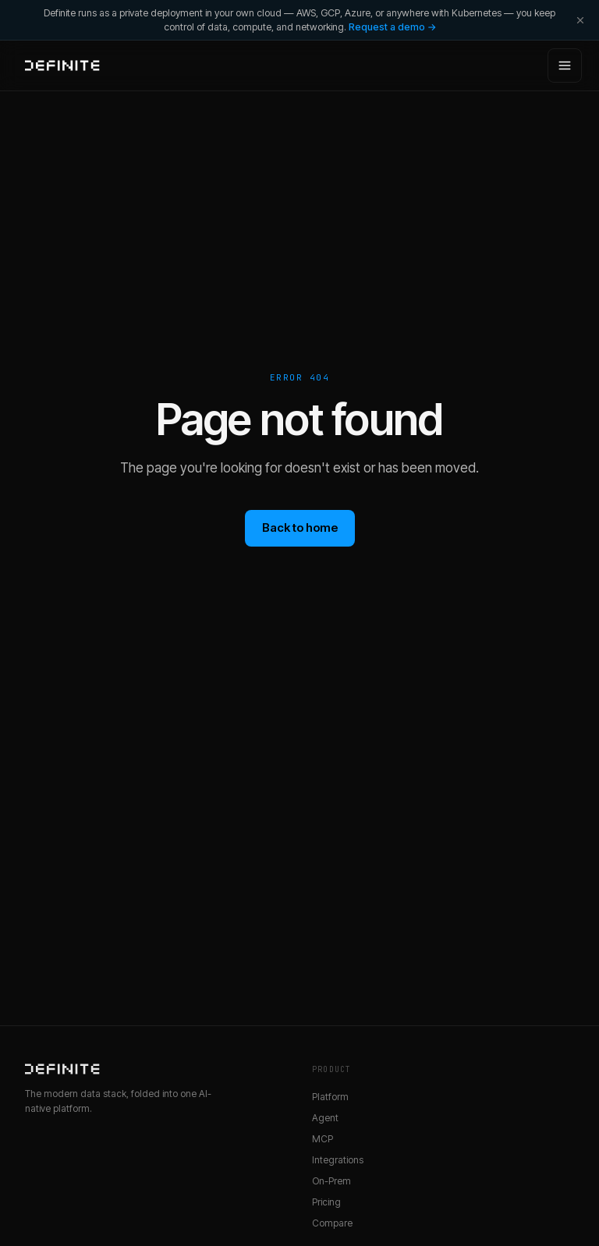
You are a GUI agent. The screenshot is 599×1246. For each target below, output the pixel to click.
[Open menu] (565, 65)
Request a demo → (392, 27)
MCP (322, 1139)
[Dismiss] (580, 20)
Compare (332, 1223)
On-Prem (331, 1181)
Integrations (337, 1160)
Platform (330, 1097)
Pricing (326, 1202)
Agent (325, 1118)
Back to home (300, 527)
